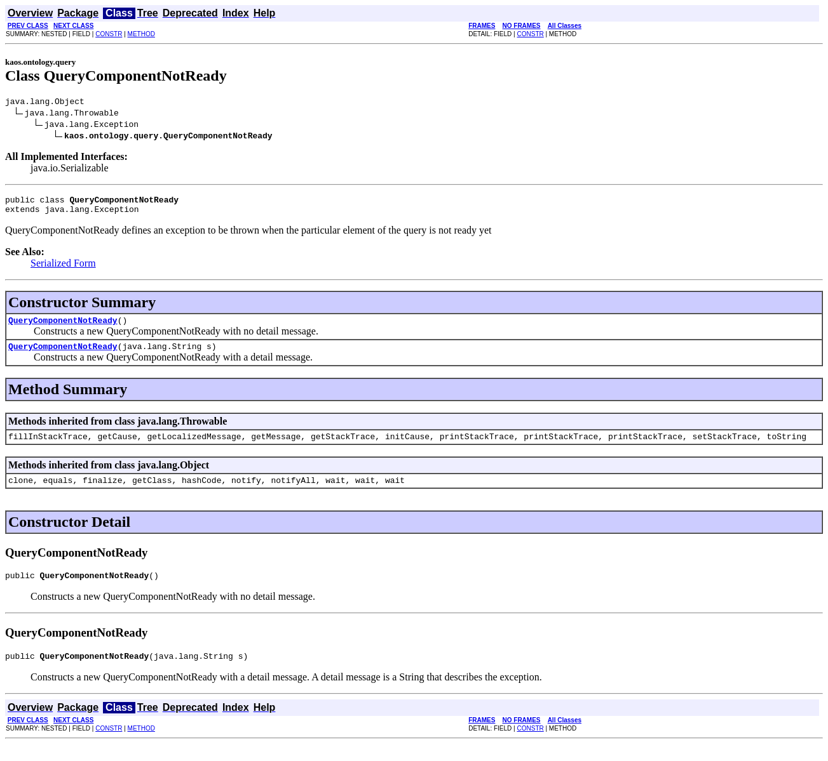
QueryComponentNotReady (63, 327)
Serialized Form (63, 268)
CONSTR (108, 33)
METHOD (141, 33)
